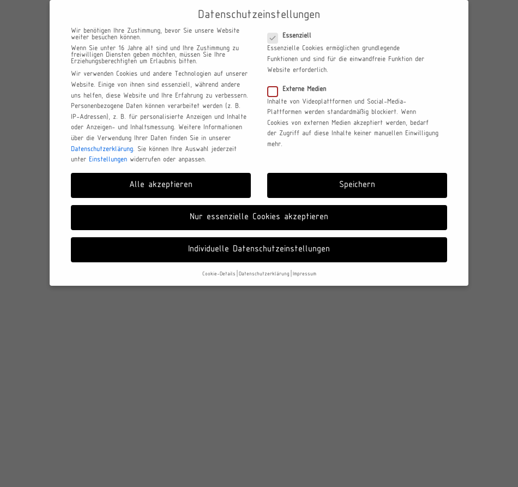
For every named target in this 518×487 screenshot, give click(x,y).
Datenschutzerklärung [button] (264, 274)
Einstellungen (108, 160)
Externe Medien (300, 89)
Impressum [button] (304, 274)
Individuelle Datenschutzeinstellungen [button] (259, 249)
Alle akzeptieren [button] (160, 185)
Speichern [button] (357, 185)
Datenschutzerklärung (102, 149)
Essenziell (292, 36)
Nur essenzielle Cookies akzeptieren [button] (259, 217)
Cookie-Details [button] (219, 274)
